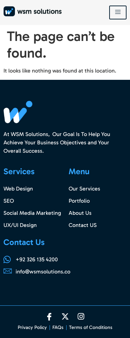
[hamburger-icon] (118, 12)
